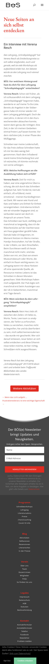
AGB (24, 603)
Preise (24, 516)
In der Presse (24, 551)
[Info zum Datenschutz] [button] (20, 653)
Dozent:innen (24, 572)
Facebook (24, 634)
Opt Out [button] (7, 661)
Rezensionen (24, 544)
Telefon (24, 631)
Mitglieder (24, 575)
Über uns (24, 565)
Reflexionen (24, 541)
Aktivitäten (24, 538)
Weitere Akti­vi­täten (24, 388)
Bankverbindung (24, 610)
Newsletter (24, 638)
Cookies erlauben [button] (25, 661)
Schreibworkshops (24, 506)
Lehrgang (24, 510)
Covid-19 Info (24, 523)
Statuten (24, 607)
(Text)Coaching (24, 520)
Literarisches (24, 547)
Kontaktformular (24, 625)
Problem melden (24, 641)
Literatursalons (24, 513)
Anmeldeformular (24, 628)
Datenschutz (24, 600)
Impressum (24, 597)
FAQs (24, 579)
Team (24, 569)
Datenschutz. (34, 489)
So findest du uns (24, 582)
